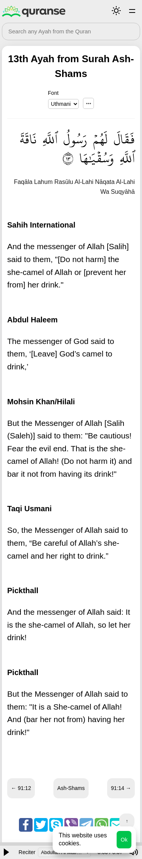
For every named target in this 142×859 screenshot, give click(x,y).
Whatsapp (101, 825)
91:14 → (121, 788)
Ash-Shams (70, 788)
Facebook (26, 825)
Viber (71, 825)
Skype (56, 825)
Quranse (34, 11)
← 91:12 (21, 788)
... (88, 103)
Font (53, 93)
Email (116, 825)
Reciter (27, 852)
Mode (116, 11)
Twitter (41, 825)
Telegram (86, 825)
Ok (124, 840)
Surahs (132, 11)
